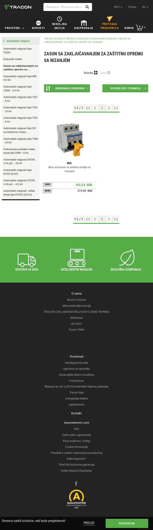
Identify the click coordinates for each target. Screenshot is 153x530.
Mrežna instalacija (77, 38)
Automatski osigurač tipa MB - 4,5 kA (20, 78)
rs (143, 6)
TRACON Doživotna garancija (76, 464)
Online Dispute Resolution (76, 470)
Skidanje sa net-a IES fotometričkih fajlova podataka (76, 386)
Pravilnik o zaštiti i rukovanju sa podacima (76, 452)
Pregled (88, 523)
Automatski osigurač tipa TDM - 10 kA (20, 140)
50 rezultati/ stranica (128, 88)
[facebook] (76, 484)
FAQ (76, 428)
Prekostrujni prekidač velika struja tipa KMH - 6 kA (19, 151)
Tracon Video (77, 329)
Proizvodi (12, 28)
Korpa (129, 28)
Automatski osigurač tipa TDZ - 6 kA (20, 99)
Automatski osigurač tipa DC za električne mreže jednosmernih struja (19, 130)
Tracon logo (76, 392)
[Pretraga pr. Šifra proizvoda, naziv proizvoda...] (67, 7)
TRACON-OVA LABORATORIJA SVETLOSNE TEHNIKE (76, 311)
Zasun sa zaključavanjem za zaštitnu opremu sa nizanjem (20, 68)
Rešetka (88, 72)
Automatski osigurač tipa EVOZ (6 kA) (17, 171)
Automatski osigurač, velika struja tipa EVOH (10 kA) (19, 192)
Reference (76, 317)
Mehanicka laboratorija (76, 305)
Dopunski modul (12, 59)
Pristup (132, 6)
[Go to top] (88, 108)
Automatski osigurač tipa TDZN (17, 50)
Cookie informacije (76, 446)
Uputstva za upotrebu (76, 368)
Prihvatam (127, 523)
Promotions (76, 380)
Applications (76, 404)
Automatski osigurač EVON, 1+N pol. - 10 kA (19, 161)
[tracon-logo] (18, 7)
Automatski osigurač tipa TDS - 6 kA (20, 119)
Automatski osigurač (103, 38)
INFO (117, 6)
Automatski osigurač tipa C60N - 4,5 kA (17, 88)
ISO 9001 (76, 323)
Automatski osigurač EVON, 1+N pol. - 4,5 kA (19, 182)
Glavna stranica (54, 38)
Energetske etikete (76, 398)
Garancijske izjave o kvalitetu (76, 374)
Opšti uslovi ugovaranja (76, 434)
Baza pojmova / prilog (76, 440)
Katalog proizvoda (76, 362)
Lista (103, 72)
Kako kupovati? (76, 458)
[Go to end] (116, 108)
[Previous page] (95, 108)
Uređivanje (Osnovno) (67, 88)
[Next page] (109, 108)
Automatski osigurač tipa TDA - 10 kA (20, 109)
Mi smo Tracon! (76, 299)
